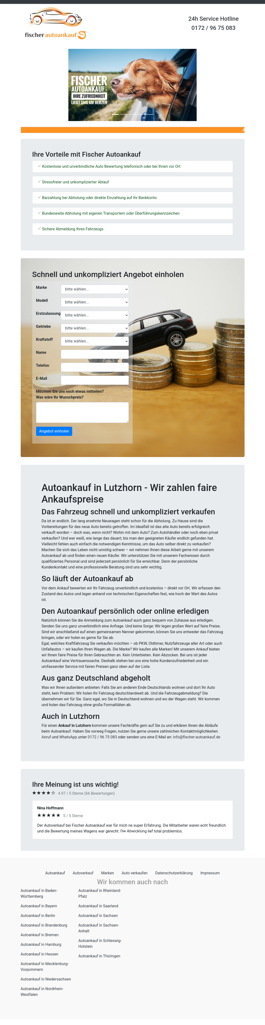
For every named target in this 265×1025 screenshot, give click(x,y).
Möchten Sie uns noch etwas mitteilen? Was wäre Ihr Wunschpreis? (70, 394)
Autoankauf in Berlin (38, 915)
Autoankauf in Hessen (39, 954)
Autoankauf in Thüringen (99, 956)
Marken (107, 873)
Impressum (210, 873)
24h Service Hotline (213, 18)
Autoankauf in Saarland (98, 906)
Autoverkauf (83, 873)
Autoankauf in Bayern (39, 906)
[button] (37, 85)
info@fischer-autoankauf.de (196, 737)
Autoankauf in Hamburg (41, 944)
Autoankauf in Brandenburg (44, 925)
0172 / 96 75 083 (213, 28)
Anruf (46, 737)
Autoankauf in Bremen (40, 935)
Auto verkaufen (135, 873)
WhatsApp (68, 737)
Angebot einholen (54, 431)
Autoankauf (55, 873)
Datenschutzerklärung (174, 873)
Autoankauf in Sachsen (98, 915)
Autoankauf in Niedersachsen (46, 979)
